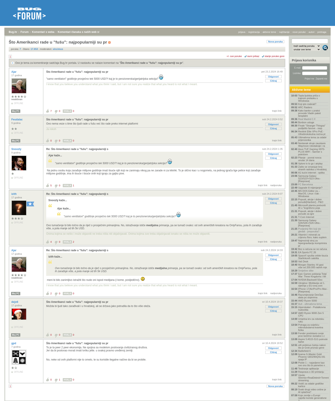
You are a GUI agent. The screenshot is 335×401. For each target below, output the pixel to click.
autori (312, 32)
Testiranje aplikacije (308, 368)
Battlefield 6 (304, 351)
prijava (241, 32)
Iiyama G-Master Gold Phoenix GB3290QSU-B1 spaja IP (311, 357)
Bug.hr (13, 32)
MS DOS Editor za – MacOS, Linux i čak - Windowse (309, 193)
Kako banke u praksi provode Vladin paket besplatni (309, 113)
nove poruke (299, 32)
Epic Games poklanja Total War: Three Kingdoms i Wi (312, 275)
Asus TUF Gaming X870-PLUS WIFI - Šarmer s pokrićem (311, 152)
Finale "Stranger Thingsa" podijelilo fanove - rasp (311, 127)
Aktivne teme (301, 89)
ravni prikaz (253, 56)
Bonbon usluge (306, 122)
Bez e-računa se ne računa (312, 249)
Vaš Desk (303, 261)
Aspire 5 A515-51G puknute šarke (313, 340)
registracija (254, 32)
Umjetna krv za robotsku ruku (311, 320)
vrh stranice (323, 394)
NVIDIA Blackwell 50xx (310, 279)
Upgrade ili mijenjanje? (310, 187)
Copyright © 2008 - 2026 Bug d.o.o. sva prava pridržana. (168, 399)
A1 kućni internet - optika (311, 172)
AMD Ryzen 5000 (307, 300)
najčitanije (284, 32)
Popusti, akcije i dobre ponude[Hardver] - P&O (310, 200)
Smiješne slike (305, 270)
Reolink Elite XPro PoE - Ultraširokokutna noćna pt (311, 132)
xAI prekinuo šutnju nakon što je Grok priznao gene (312, 346)
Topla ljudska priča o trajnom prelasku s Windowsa (309, 98)
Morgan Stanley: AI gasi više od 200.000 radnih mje (312, 266)
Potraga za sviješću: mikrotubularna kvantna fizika (310, 327)
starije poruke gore (274, 56)
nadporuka (276, 185)
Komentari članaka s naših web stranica (82, 32)
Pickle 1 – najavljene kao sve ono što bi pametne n (311, 364)
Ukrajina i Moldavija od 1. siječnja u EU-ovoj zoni (311, 284)
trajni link (277, 111)
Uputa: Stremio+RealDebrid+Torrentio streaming (313, 378)
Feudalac (17, 119)
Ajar (14, 71)
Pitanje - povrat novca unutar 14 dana (309, 159)
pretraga (321, 32)
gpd (14, 343)
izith (14, 193)
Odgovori (273, 76)
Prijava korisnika (304, 60)
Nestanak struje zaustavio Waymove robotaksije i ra (312, 144)
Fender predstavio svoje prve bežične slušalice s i (311, 334)
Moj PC (15, 111)
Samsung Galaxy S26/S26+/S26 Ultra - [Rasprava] (309, 223)
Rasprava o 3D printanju (311, 372)
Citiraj (273, 80)
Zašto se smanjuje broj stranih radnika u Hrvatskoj (312, 168)
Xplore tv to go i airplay (310, 163)
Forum (24, 32)
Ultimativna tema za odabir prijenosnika (312, 138)
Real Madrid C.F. (307, 119)
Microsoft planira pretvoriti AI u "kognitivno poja (312, 206)
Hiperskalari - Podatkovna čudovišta (312, 308)
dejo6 (15, 301)
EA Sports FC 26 (307, 252)
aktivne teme (269, 32)
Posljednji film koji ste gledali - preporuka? (309, 230)
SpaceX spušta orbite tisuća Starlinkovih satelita (313, 256)
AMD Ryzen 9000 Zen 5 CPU (311, 314)
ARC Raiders (305, 107)
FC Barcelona (305, 184)
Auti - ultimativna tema (310, 304)
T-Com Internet (306, 217)
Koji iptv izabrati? (307, 104)
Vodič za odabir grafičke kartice (311, 385)
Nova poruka (275, 41)
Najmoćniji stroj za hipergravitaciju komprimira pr (312, 243)
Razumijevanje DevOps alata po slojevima (310, 296)
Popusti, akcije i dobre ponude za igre (310, 212)
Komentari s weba (43, 32)
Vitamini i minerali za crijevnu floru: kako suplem (312, 236)
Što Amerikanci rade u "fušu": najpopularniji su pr (151, 62)
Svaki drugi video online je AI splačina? (312, 390)
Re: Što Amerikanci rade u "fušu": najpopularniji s (77, 149)
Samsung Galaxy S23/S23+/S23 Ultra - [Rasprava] (309, 178)
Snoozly (16, 149)
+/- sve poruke (234, 56)
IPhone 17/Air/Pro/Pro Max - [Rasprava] (313, 290)
